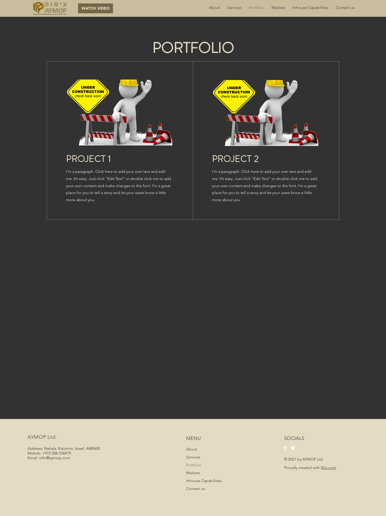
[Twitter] (293, 448)
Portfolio (193, 465)
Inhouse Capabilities (204, 480)
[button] (95, 8)
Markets (193, 472)
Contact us (195, 488)
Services (193, 457)
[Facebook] (285, 448)
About (191, 449)
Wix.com (328, 467)
